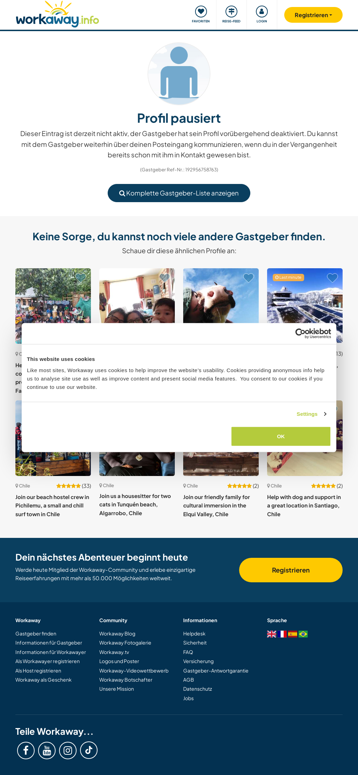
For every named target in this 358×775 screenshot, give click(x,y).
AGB (188, 679)
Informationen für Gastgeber (48, 642)
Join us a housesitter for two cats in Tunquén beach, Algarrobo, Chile (135, 504)
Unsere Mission (116, 688)
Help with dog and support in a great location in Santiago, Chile (304, 505)
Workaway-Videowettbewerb (134, 670)
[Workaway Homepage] (57, 13)
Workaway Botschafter (125, 679)
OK (281, 436)
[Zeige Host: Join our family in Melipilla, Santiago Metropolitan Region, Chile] (137, 306)
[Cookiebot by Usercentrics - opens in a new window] (300, 333)
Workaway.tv (114, 652)
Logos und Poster (119, 661)
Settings (307, 414)
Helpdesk (194, 633)
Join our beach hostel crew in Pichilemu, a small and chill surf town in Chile (52, 505)
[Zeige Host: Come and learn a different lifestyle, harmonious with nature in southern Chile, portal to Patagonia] (221, 306)
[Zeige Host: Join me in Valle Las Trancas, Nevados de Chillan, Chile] (305, 306)
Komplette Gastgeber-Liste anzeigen (179, 193)
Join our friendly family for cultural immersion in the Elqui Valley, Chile (216, 505)
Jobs (188, 698)
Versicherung (198, 661)
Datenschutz (197, 688)
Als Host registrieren (38, 670)
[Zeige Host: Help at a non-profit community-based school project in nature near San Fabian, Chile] (53, 306)
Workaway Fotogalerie (125, 642)
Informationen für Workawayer (50, 652)
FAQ (188, 652)
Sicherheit (195, 642)
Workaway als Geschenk (43, 679)
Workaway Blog (117, 633)
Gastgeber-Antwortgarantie (216, 670)
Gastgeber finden (35, 633)
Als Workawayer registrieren (47, 661)
